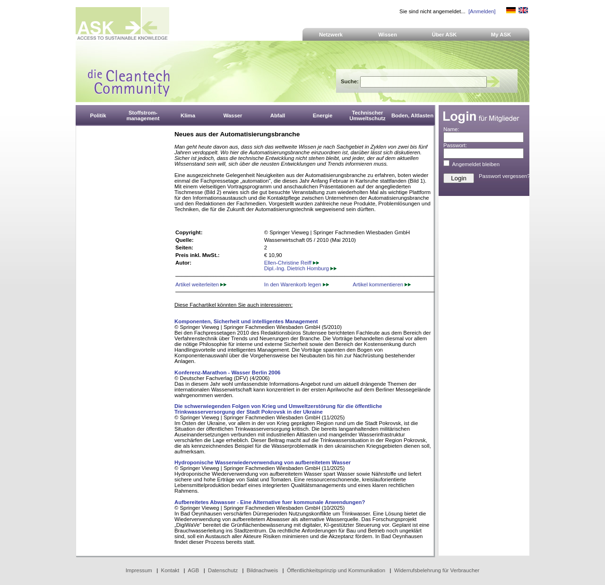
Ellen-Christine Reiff (291, 263)
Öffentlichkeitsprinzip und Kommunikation (336, 570)
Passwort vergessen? (504, 176)
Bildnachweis (262, 570)
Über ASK (444, 34)
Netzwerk (331, 34)
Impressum (139, 570)
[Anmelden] (481, 11)
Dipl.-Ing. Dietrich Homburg (300, 268)
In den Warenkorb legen (296, 284)
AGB (193, 570)
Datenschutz (223, 570)
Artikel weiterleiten (200, 284)
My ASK (501, 34)
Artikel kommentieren (382, 284)
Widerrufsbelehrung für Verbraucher (437, 570)
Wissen (387, 34)
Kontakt (170, 570)
